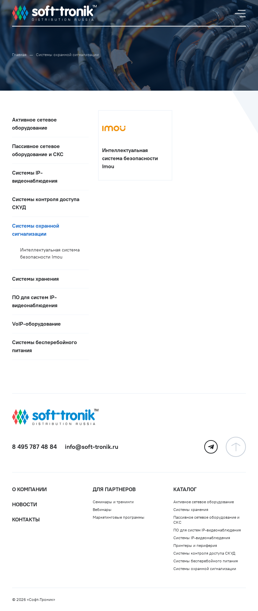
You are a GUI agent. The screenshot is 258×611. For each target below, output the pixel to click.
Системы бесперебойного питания (205, 561)
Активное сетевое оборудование (203, 502)
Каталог (185, 489)
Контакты (26, 519)
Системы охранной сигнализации (204, 568)
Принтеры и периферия (195, 545)
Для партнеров (114, 489)
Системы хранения (190, 509)
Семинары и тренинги (113, 502)
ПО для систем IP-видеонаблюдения (207, 530)
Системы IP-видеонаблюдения (201, 537)
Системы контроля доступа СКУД (204, 553)
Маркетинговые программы (118, 517)
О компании (29, 489)
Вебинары (102, 509)
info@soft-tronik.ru (91, 447)
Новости (24, 504)
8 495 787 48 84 (34, 447)
